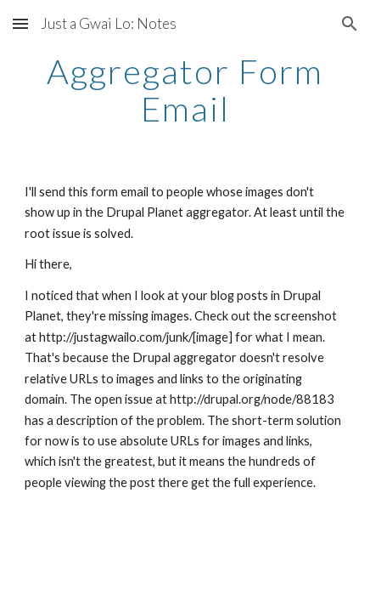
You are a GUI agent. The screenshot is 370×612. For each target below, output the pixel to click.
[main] (185, 90)
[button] (20, 23)
